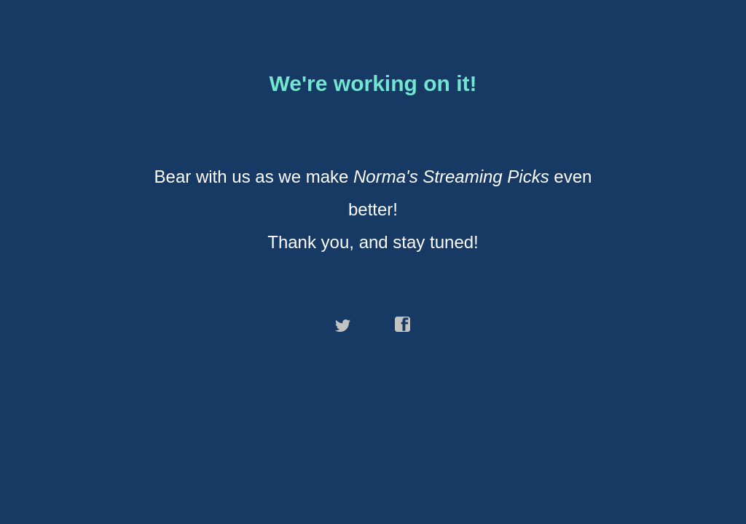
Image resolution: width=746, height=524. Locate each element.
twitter (343, 325)
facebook (403, 325)
